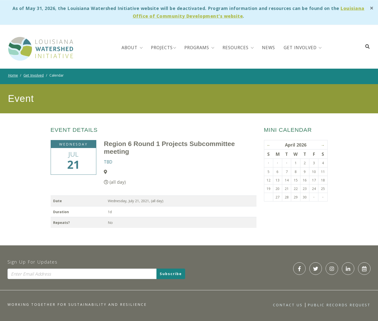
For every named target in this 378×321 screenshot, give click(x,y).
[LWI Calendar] (364, 268)
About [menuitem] (130, 47)
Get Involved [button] (301, 47)
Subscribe (171, 273)
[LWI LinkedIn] (348, 268)
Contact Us (288, 305)
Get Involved (33, 75)
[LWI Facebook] (299, 268)
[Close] (372, 8)
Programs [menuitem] (197, 47)
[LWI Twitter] (315, 268)
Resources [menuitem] (236, 47)
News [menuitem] (268, 47)
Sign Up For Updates (32, 262)
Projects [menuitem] (162, 47)
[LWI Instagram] (332, 268)
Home (13, 75)
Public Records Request (339, 305)
